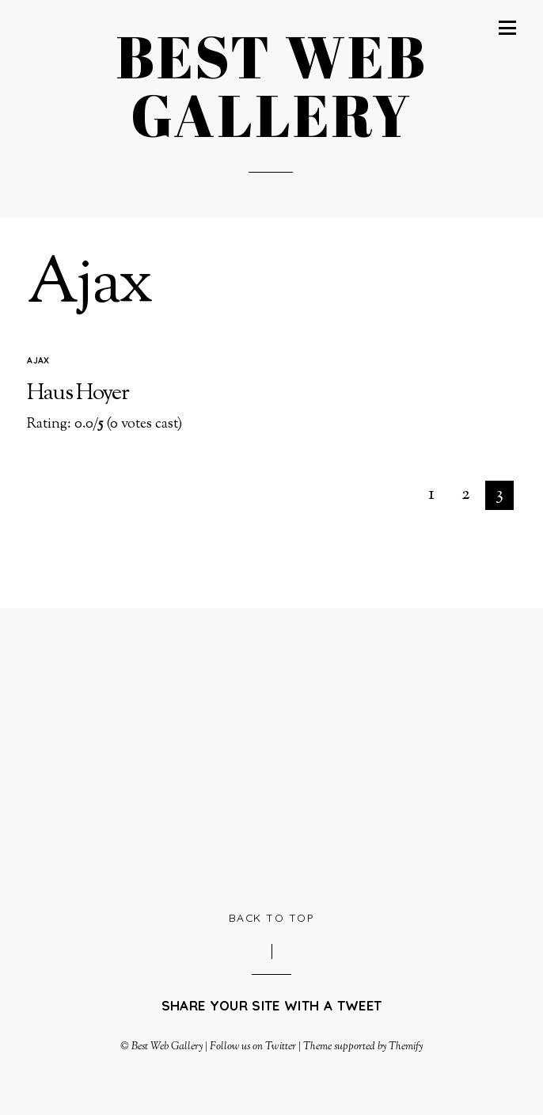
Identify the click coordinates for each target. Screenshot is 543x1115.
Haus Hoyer (77, 393)
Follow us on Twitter (252, 1046)
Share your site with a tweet (271, 1005)
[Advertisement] (284, 757)
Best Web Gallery (167, 1046)
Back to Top (272, 917)
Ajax (38, 360)
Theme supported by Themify (363, 1046)
